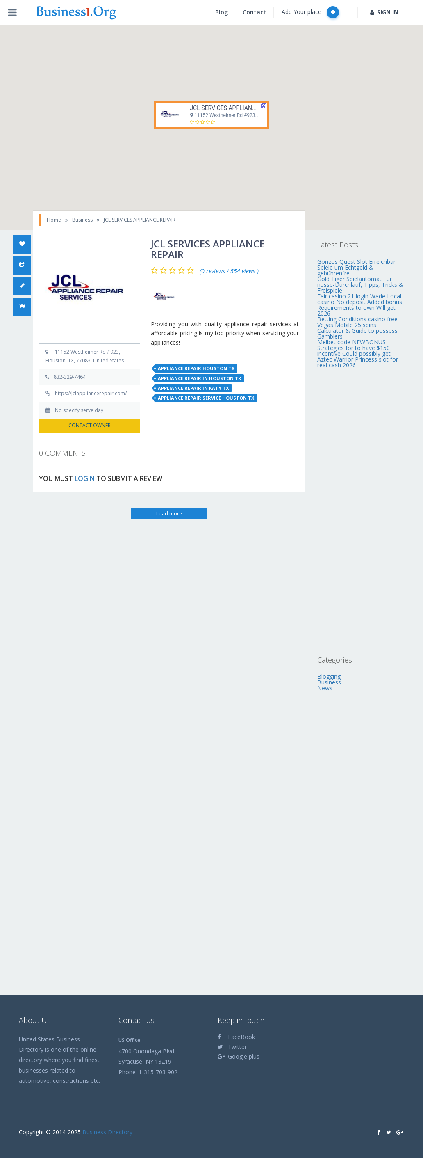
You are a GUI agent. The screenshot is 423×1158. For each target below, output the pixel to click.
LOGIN (85, 478)
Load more (169, 513)
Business (82, 219)
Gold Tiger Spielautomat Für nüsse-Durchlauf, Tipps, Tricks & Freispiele (360, 284)
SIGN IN (384, 12)
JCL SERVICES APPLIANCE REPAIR (234, 108)
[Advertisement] (361, 512)
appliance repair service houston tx (206, 398)
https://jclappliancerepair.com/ (91, 393)
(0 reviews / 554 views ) (229, 271)
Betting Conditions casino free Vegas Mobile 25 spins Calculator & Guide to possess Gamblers (357, 327)
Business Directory (107, 1132)
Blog (221, 12)
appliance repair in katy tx (193, 388)
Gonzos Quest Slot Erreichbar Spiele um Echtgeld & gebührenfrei (356, 267)
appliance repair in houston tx (199, 378)
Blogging (329, 676)
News (324, 688)
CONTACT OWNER (89, 425)
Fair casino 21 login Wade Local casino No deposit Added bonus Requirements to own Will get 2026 (359, 304)
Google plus (238, 1056)
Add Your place (310, 12)
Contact (254, 12)
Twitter (232, 1046)
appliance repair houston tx (196, 368)
